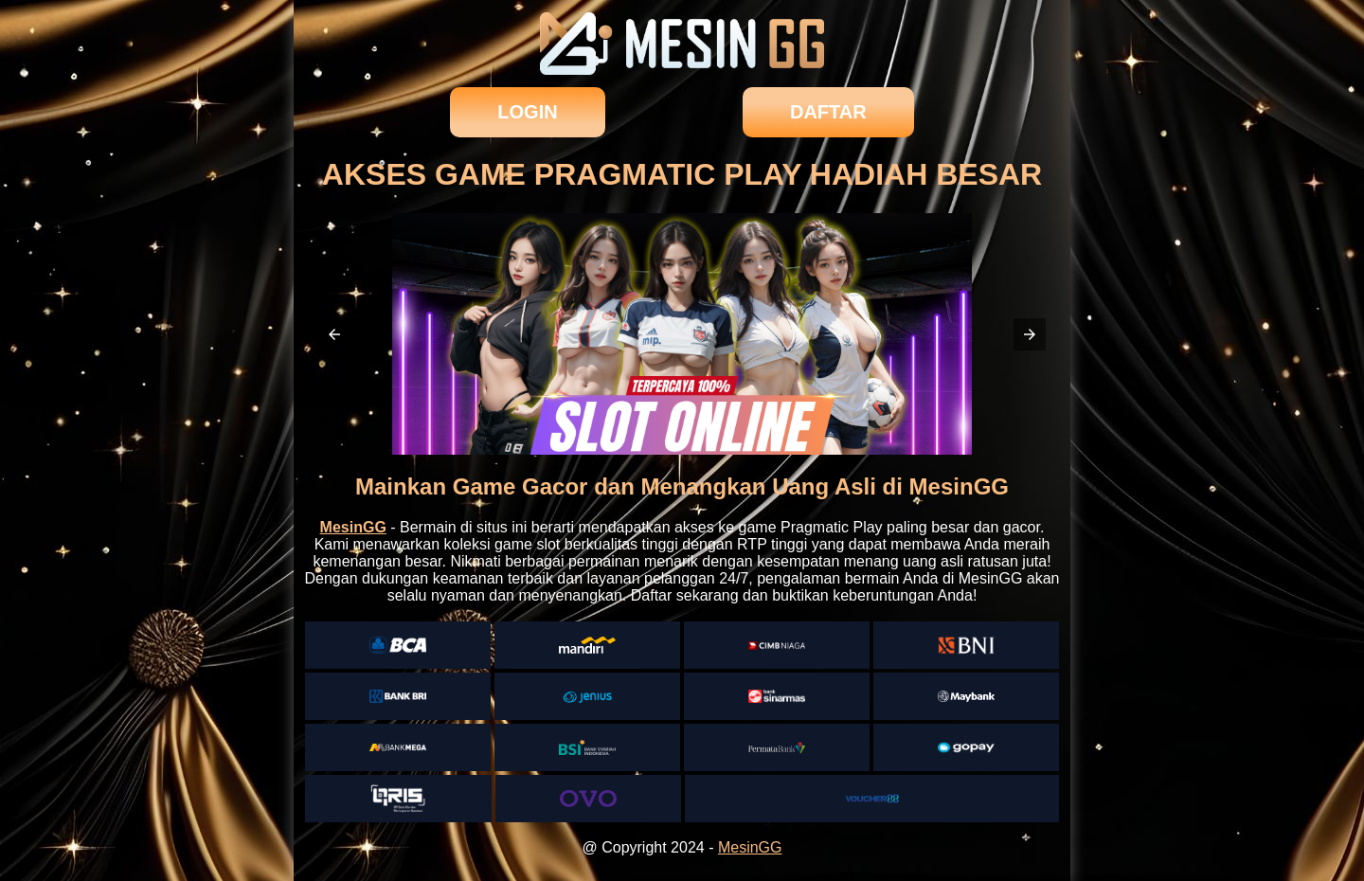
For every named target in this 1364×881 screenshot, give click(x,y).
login (527, 111)
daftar (828, 111)
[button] (334, 334)
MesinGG (750, 847)
